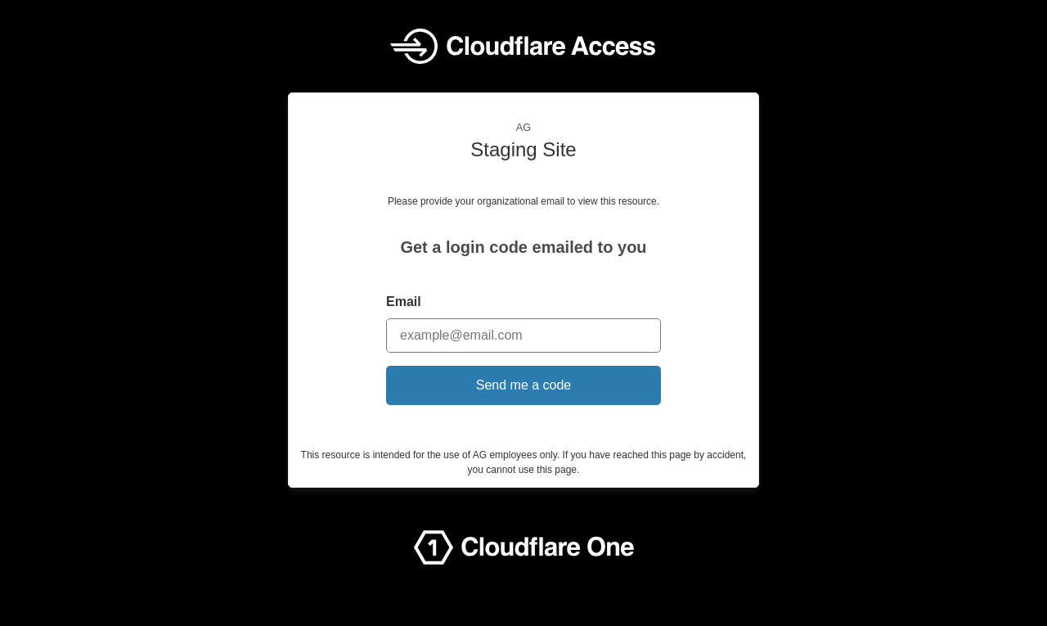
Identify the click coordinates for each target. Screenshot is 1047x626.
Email (403, 301)
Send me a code (524, 385)
